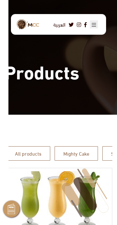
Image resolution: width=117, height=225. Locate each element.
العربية (59, 24)
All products (28, 153)
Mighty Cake (76, 153)
